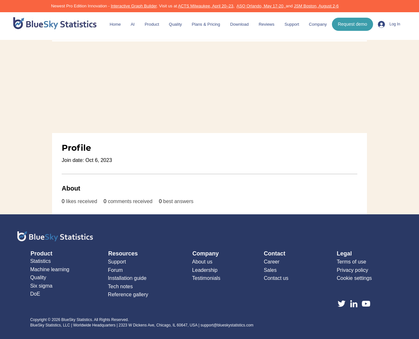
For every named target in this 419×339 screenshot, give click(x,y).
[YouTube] (366, 304)
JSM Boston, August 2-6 (316, 6)
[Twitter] (341, 304)
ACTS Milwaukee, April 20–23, (206, 6)
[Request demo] (352, 24)
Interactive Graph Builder (134, 6)
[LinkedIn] (354, 304)
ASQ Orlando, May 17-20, (261, 6)
